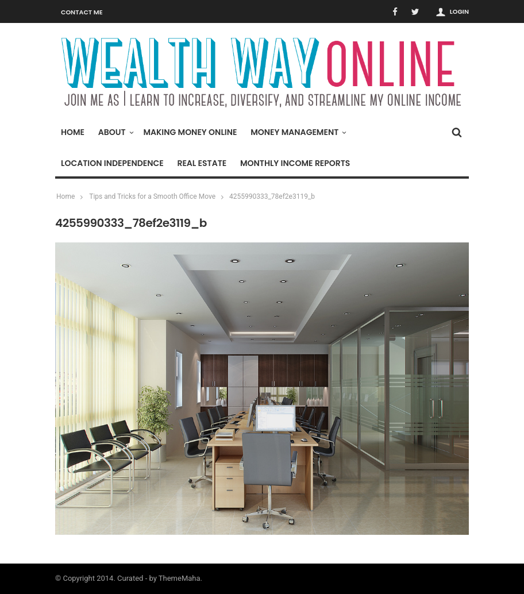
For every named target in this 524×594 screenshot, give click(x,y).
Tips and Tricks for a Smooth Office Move (152, 196)
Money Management (297, 132)
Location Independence (112, 163)
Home (72, 132)
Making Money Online (190, 132)
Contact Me (82, 12)
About (115, 132)
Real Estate (201, 163)
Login (459, 11)
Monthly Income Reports (295, 163)
